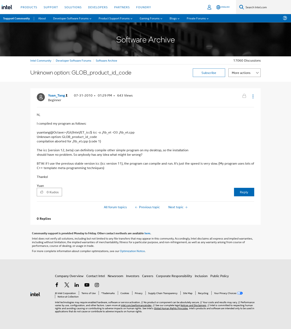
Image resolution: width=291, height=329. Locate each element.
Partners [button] (122, 7)
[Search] (241, 6)
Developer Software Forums (73, 60)
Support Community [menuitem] (16, 18)
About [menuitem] (42, 18)
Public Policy (219, 275)
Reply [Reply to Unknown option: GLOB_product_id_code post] (244, 192)
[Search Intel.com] (267, 7)
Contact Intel (95, 275)
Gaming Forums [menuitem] (150, 18)
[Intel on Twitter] (66, 285)
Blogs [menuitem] (173, 18)
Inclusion (201, 275)
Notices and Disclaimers (193, 305)
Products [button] (29, 7)
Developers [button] (98, 7)
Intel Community (40, 60)
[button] (252, 96)
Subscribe (208, 72)
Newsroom (115, 275)
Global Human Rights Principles (171, 308)
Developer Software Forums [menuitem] (71, 18)
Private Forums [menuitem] (196, 18)
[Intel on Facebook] (56, 285)
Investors (132, 275)
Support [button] (51, 7)
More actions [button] (241, 72)
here (147, 233)
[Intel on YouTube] (86, 285)
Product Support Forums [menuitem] (114, 18)
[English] (223, 7)
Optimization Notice (132, 251)
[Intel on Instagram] (96, 285)
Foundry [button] (143, 7)
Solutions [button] (73, 7)
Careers (147, 275)
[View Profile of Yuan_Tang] (57, 95)
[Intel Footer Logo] (35, 293)
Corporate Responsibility (174, 275)
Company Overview (69, 275)
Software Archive (106, 60)
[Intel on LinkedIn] (76, 285)
